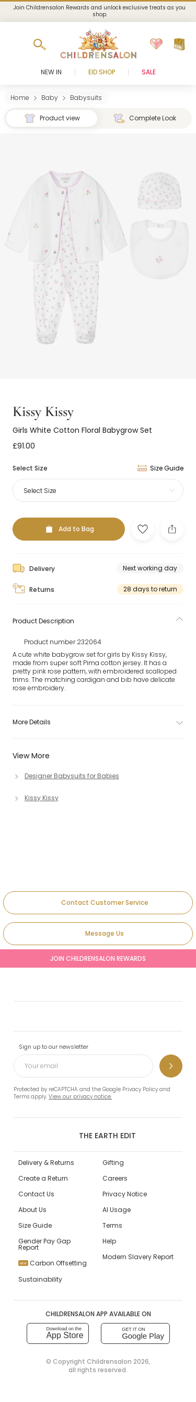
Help (109, 1241)
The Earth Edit (98, 1135)
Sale (149, 72)
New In (51, 72)
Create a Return (43, 1178)
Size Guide (35, 1225)
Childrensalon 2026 (118, 1361)
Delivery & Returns (46, 1162)
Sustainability (40, 1279)
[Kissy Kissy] (36, 797)
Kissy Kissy (43, 411)
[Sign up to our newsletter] (170, 1066)
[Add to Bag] (69, 529)
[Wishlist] (156, 44)
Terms (21, 1097)
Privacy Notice (124, 1194)
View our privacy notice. (80, 1097)
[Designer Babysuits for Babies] (66, 775)
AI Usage (116, 1209)
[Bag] (179, 44)
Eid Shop (101, 72)
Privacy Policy (140, 1089)
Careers (115, 1178)
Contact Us (36, 1194)
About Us (32, 1209)
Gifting (113, 1162)
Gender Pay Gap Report (44, 1244)
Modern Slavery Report (138, 1256)
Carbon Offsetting (52, 1263)
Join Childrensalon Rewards (98, 958)
